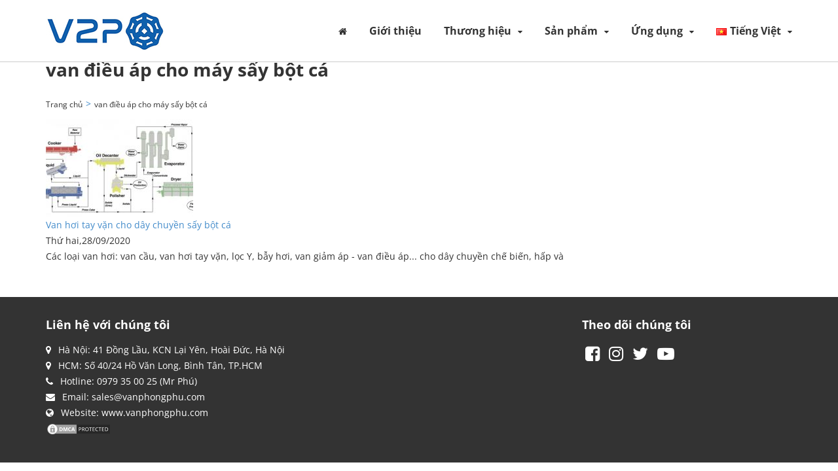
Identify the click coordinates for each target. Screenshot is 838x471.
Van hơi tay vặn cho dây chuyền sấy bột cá (138, 224)
